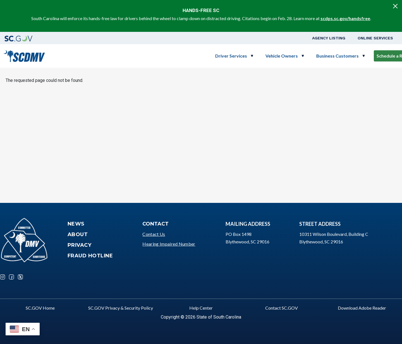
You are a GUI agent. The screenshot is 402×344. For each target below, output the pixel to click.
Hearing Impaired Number (168, 243)
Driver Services (177, 55)
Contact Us (153, 234)
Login (383, 55)
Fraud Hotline (90, 256)
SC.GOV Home (40, 307)
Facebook (11, 276)
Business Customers (283, 55)
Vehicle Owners (227, 55)
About (78, 234)
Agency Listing (328, 38)
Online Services (375, 38)
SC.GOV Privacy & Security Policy (120, 307)
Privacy (80, 245)
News (76, 224)
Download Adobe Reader (362, 307)
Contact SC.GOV (281, 307)
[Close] (395, 6)
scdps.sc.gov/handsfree (345, 18)
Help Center (201, 307)
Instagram (2, 276)
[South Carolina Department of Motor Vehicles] (24, 55)
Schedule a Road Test (344, 55)
